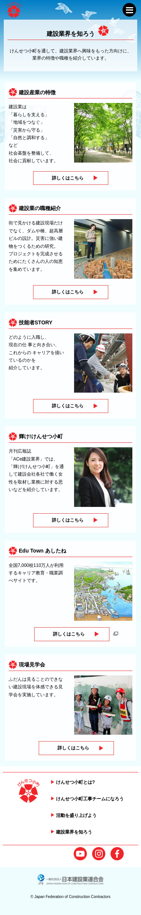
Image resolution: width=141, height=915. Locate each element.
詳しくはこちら (67, 178)
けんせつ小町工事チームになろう (90, 798)
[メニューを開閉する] (129, 10)
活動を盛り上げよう (76, 815)
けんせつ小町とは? (75, 782)
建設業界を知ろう (74, 832)
